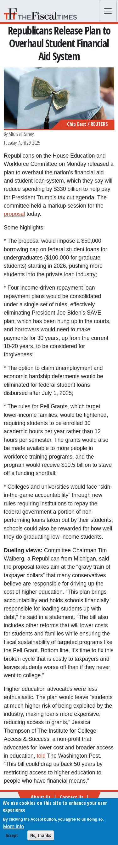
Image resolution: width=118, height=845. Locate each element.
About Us (41, 797)
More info (13, 828)
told (41, 756)
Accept (12, 837)
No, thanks (40, 837)
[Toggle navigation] (108, 11)
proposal (14, 214)
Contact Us (71, 797)
